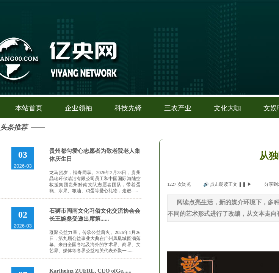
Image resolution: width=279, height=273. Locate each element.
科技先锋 (128, 108)
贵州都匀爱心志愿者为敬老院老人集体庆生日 (94, 155)
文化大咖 (227, 108)
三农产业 (177, 108)
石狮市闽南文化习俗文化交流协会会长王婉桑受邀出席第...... (94, 215)
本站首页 (28, 108)
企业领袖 (78, 108)
